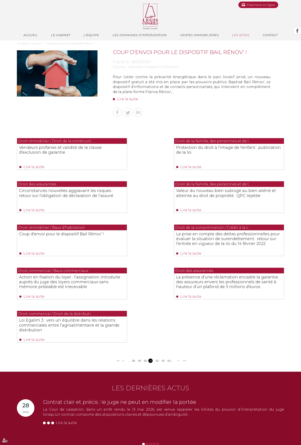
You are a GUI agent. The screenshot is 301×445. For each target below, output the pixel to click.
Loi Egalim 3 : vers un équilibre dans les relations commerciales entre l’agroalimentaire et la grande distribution (243, 244)
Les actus (240, 35)
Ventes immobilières (199, 35)
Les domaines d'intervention (139, 35)
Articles (246, 433)
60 (145, 278)
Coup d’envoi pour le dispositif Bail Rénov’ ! (70, 43)
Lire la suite (127, 99)
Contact (145, 433)
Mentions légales (228, 433)
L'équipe (91, 35)
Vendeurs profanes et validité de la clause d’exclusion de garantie (53, 150)
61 (151, 278)
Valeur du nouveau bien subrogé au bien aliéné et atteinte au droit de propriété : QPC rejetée (54, 197)
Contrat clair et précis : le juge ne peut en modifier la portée (119, 320)
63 (163, 278)
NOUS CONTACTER (41, 412)
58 (133, 278)
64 (169, 278)
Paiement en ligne (261, 5)
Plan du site (207, 433)
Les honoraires (188, 433)
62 (157, 278)
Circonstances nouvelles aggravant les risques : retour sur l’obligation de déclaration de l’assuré (244, 152)
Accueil (30, 35)
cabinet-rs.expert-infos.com (153, 67)
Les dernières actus (150, 306)
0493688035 (68, 403)
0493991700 (34, 403)
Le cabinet (60, 35)
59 (139, 278)
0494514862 (106, 398)
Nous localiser (33, 419)
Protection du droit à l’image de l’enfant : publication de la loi (145, 150)
